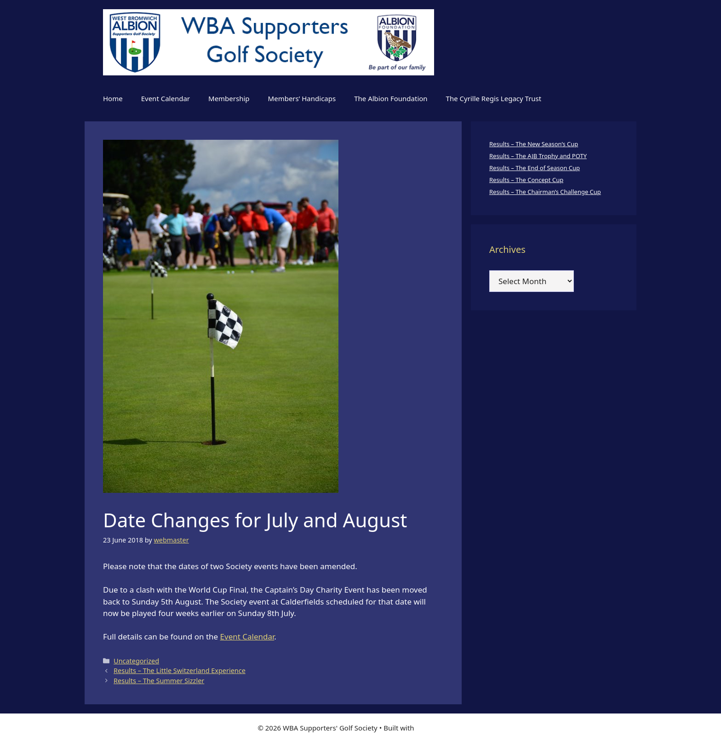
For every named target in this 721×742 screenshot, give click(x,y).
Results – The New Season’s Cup (533, 144)
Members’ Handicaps (302, 98)
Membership (229, 98)
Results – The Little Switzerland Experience (180, 670)
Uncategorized (136, 660)
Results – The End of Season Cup (534, 168)
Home (113, 98)
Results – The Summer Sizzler (159, 680)
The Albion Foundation (390, 98)
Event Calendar (165, 98)
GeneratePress (440, 727)
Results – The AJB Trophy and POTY (538, 156)
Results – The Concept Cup (526, 180)
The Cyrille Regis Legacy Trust (494, 98)
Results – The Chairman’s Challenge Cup (545, 192)
